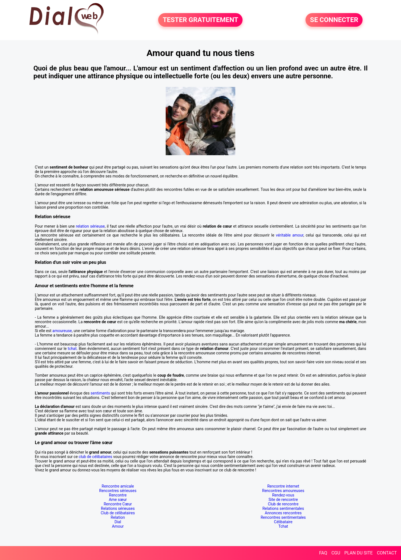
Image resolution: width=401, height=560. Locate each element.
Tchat (283, 526)
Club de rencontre (283, 504)
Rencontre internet (283, 486)
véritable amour (289, 235)
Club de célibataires (118, 513)
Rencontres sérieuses (117, 490)
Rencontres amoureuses (283, 490)
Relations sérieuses (118, 508)
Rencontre (117, 495)
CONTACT (387, 553)
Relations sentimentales (283, 508)
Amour (118, 526)
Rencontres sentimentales (283, 517)
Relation (118, 517)
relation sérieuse (90, 226)
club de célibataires (95, 456)
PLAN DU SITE (358, 553)
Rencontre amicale (118, 486)
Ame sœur (118, 499)
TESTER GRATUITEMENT (200, 20)
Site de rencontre (283, 499)
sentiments (100, 393)
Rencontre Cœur (118, 504)
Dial (117, 522)
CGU (335, 553)
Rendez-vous (283, 495)
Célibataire (283, 522)
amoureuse (62, 330)
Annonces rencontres (283, 513)
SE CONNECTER (334, 20)
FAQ (323, 553)
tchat (72, 348)
